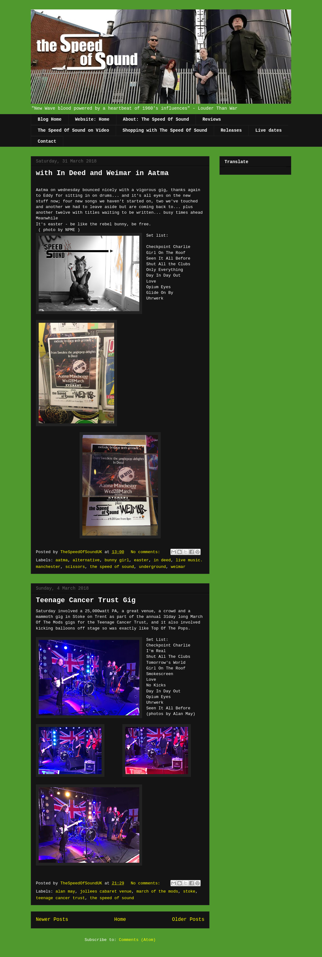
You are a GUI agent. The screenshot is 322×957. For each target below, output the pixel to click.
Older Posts (188, 919)
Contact (47, 141)
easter (141, 560)
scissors (75, 566)
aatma (61, 560)
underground (152, 566)
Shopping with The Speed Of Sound (165, 130)
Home (120, 919)
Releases (231, 130)
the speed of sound (112, 566)
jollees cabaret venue (105, 891)
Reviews (212, 119)
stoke (189, 891)
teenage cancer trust (60, 898)
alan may (65, 891)
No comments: (147, 552)
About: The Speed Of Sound (156, 119)
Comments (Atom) (137, 940)
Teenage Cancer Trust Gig (86, 600)
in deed (162, 560)
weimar (178, 566)
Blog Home (50, 119)
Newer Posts (52, 919)
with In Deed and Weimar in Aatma (102, 173)
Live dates (268, 130)
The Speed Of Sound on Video (73, 130)
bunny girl (116, 560)
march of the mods (157, 891)
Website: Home (92, 119)
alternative (86, 560)
